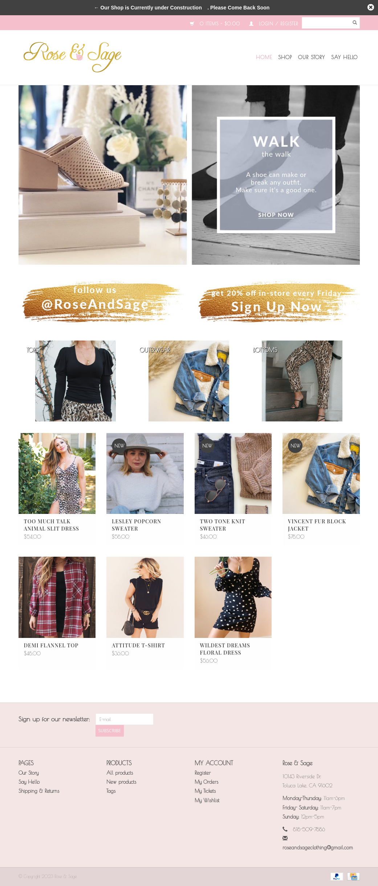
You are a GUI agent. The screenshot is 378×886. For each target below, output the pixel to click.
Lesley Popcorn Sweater (136, 525)
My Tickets (205, 791)
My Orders (206, 782)
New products (121, 782)
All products (119, 773)
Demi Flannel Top (51, 645)
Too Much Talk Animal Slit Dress (52, 525)
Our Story (311, 57)
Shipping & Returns (39, 791)
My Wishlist (207, 800)
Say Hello (344, 57)
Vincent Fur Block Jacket (317, 525)
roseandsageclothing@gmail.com (318, 847)
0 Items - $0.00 (215, 23)
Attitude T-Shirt (138, 645)
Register (203, 773)
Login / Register (273, 23)
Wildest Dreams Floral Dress (225, 649)
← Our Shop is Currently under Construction (148, 8)
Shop (285, 57)
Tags (110, 791)
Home (264, 57)
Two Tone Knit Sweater (222, 525)
